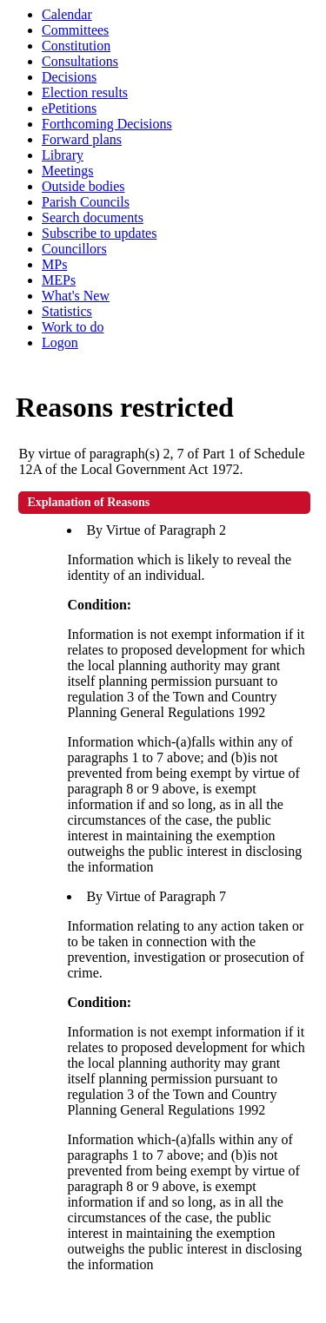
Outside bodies (83, 186)
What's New (76, 295)
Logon (60, 342)
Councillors (74, 248)
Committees (75, 30)
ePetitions (69, 108)
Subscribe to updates (99, 233)
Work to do (73, 326)
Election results (85, 92)
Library (62, 155)
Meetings (68, 170)
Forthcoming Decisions (107, 123)
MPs (54, 264)
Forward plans (82, 139)
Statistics (67, 311)
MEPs (59, 280)
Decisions (69, 76)
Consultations (80, 61)
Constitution (76, 45)
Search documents (92, 217)
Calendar (67, 14)
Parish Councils (86, 201)
